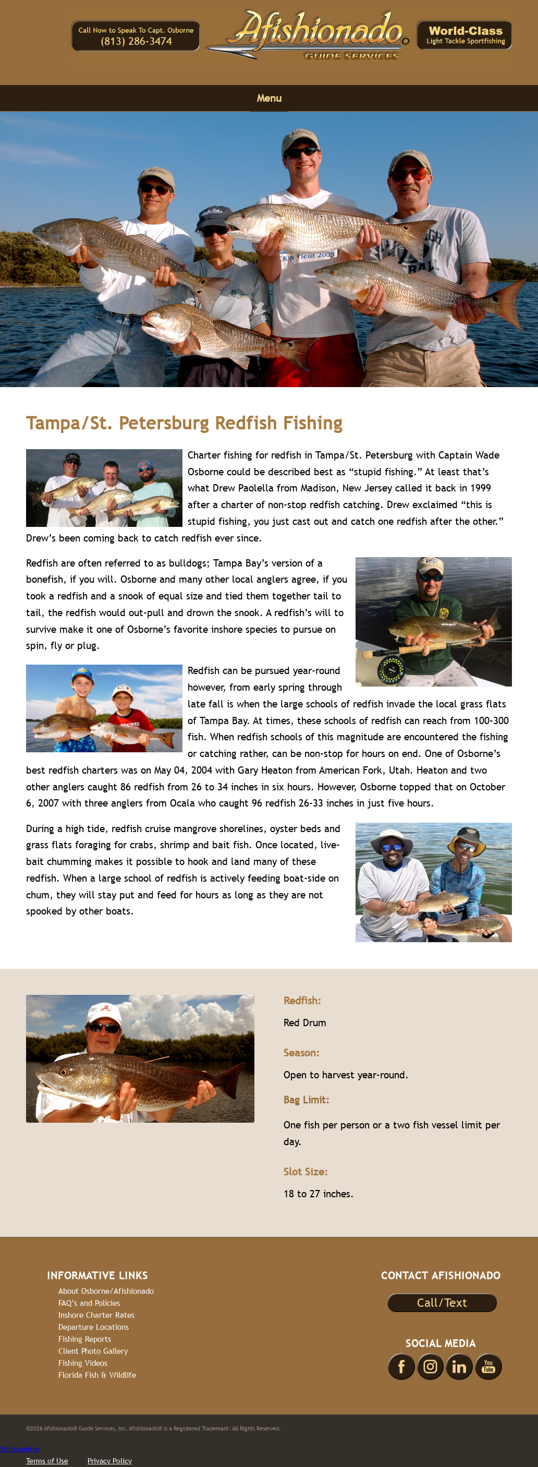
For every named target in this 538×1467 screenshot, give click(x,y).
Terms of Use (47, 1461)
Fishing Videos (82, 1362)
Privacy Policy (110, 1461)
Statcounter (20, 1449)
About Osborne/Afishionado (106, 1290)
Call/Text (442, 1302)
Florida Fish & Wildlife (97, 1374)
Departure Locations (93, 1326)
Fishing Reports (84, 1338)
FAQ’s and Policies (89, 1302)
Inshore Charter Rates (96, 1314)
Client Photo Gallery (93, 1350)
